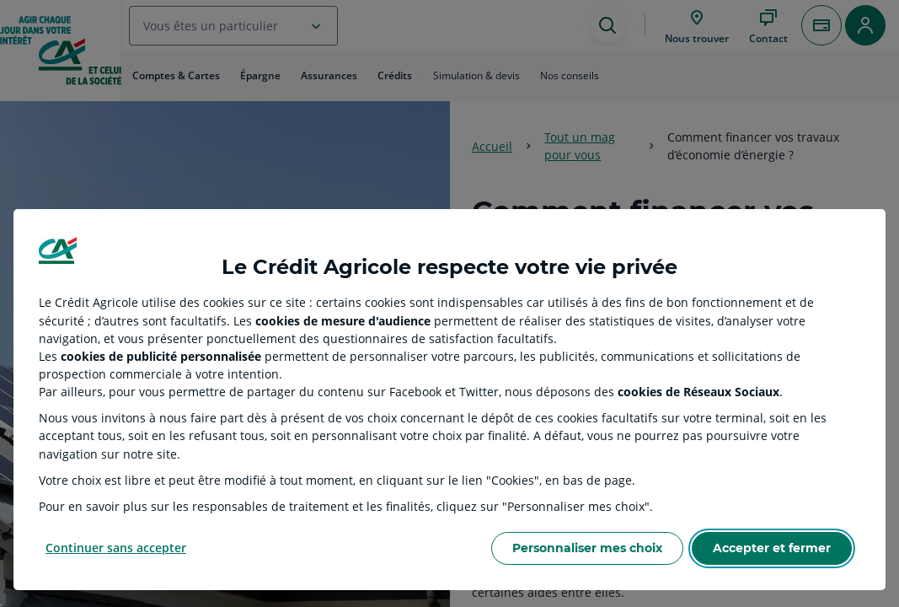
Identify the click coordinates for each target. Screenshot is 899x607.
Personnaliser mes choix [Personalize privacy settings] (587, 548)
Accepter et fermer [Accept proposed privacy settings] (772, 548)
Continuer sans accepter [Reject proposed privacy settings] (115, 548)
